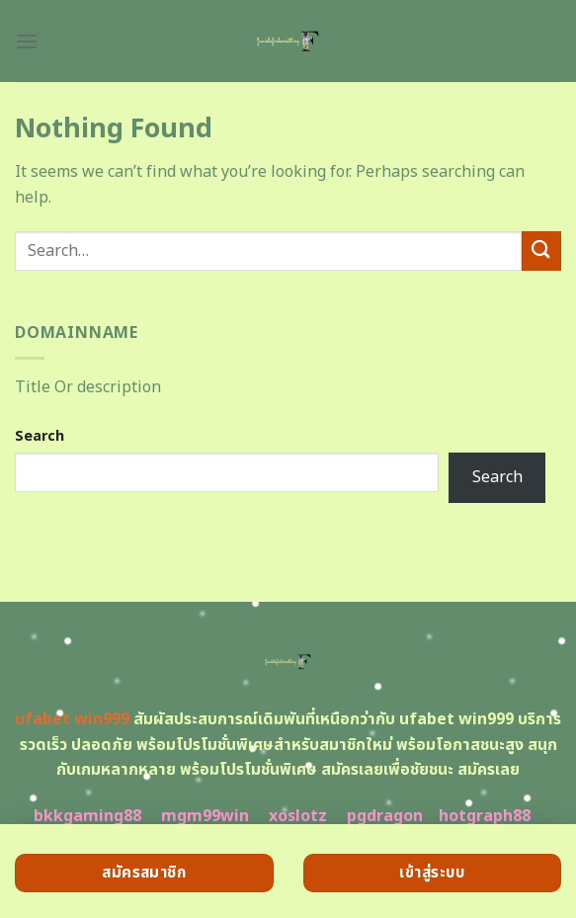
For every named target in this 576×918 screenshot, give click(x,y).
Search (39, 436)
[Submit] (541, 250)
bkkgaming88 (87, 816)
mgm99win (205, 816)
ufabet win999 (72, 719)
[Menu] (27, 41)
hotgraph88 (485, 816)
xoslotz (298, 816)
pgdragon (385, 816)
